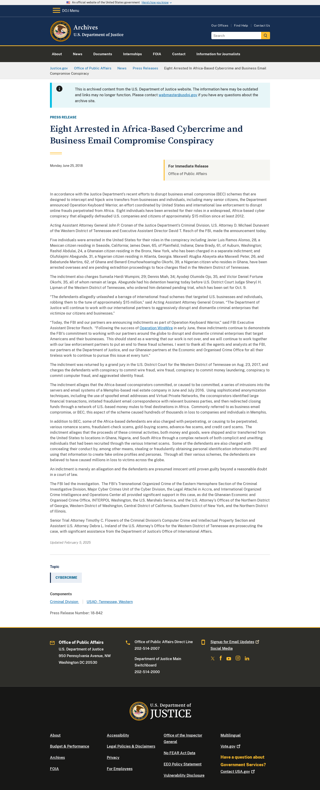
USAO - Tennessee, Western (110, 602)
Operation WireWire (156, 328)
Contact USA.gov (238, 771)
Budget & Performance (69, 746)
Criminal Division (64, 602)
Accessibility (118, 735)
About (55, 735)
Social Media (221, 648)
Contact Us (262, 25)
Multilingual (231, 735)
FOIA (54, 769)
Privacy (113, 757)
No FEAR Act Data (179, 753)
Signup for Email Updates (235, 642)
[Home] (87, 40)
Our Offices (219, 25)
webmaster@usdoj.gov (178, 95)
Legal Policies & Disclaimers (131, 746)
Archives (57, 757)
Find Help (241, 25)
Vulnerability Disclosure (184, 775)
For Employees (119, 769)
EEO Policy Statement (182, 764)
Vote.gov (231, 746)
